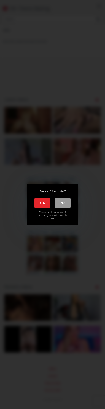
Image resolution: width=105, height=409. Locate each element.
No (63, 203)
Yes (42, 203)
